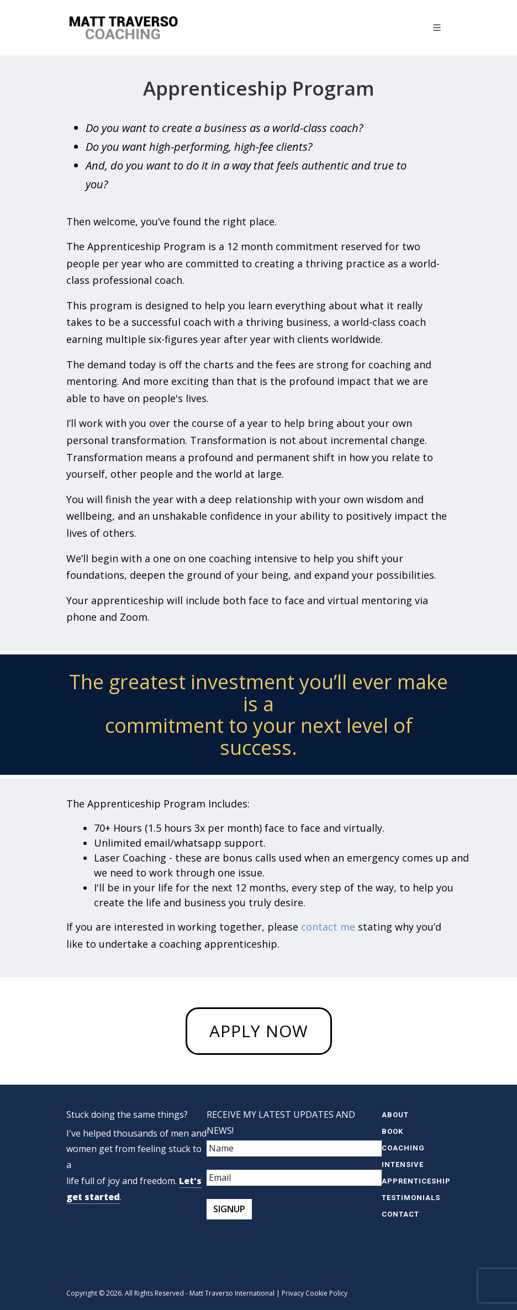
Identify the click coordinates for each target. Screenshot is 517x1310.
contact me (328, 926)
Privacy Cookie (305, 1293)
